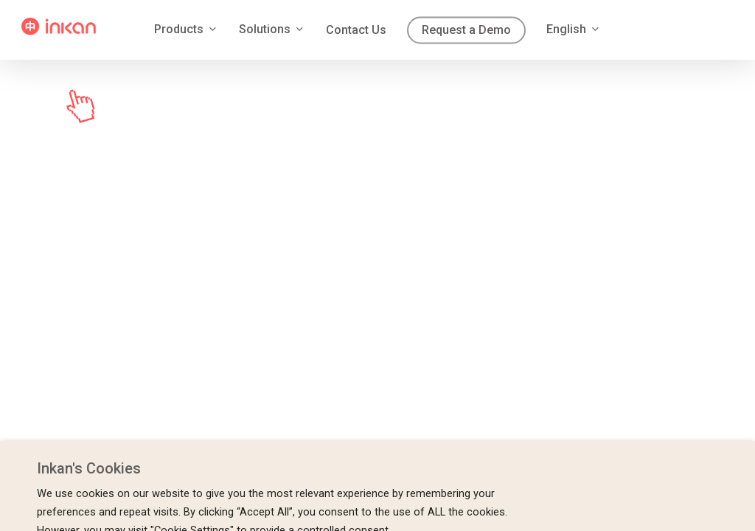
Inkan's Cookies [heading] (89, 468)
